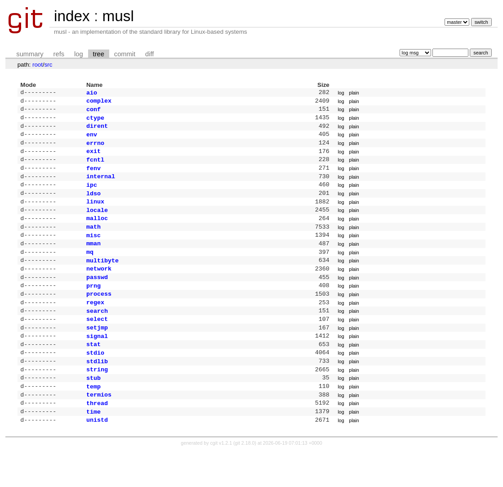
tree (98, 54)
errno (95, 149)
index (72, 16)
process (98, 316)
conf (93, 112)
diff (149, 54)
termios (98, 428)
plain (354, 93)
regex (95, 325)
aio (91, 93)
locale (97, 223)
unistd (97, 455)
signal (97, 363)
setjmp (97, 353)
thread (97, 437)
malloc (97, 232)
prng (93, 307)
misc (93, 251)
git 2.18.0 (245, 479)
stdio (95, 381)
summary (29, 54)
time (93, 446)
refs (58, 54)
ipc (91, 195)
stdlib (97, 391)
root (37, 64)
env (91, 139)
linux (95, 214)
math (93, 242)
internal (100, 186)
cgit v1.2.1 (221, 479)
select (97, 344)
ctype (95, 121)
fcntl (95, 167)
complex (98, 102)
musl (118, 16)
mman (93, 260)
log (78, 54)
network (98, 288)
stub (93, 409)
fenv (93, 177)
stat (93, 372)
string (97, 400)
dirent (97, 130)
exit (93, 158)
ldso (93, 205)
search (97, 335)
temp (93, 419)
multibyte (102, 279)
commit (124, 54)
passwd (97, 297)
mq (89, 270)
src (49, 64)
